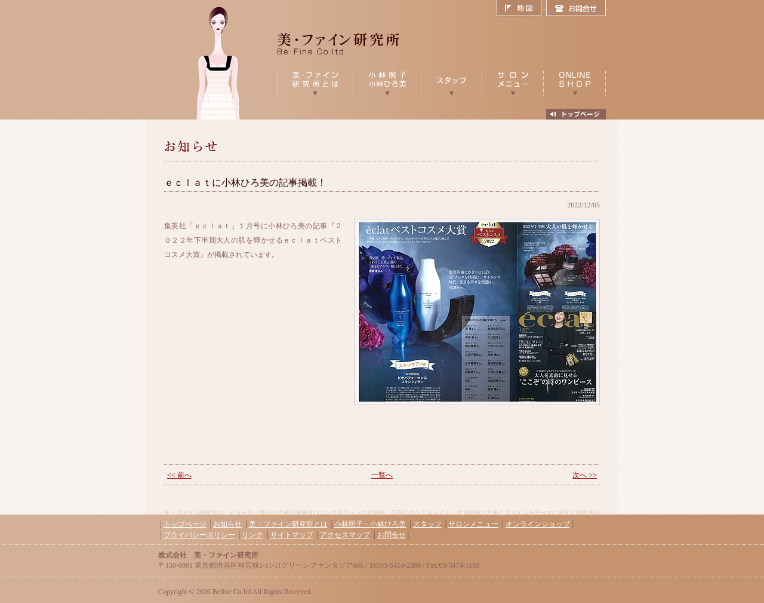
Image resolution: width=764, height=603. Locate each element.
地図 (521, 8)
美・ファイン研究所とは (288, 524)
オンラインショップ (538, 524)
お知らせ (227, 524)
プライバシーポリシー (199, 535)
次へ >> (584, 475)
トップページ (185, 524)
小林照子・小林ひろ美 (370, 524)
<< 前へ (179, 475)
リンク (252, 535)
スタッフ (427, 524)
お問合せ (576, 8)
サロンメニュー (473, 524)
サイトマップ (291, 535)
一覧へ (382, 475)
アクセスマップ (345, 535)
